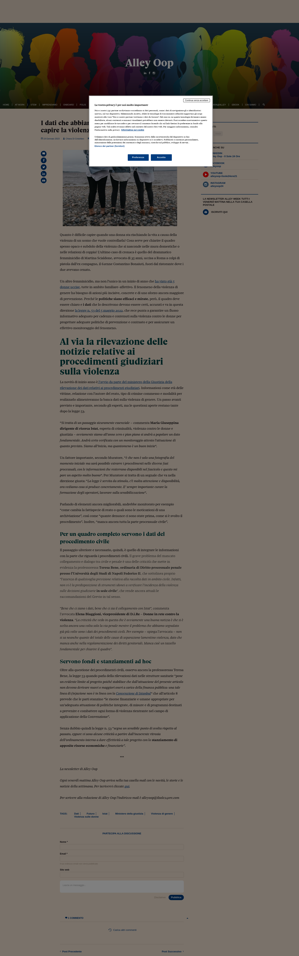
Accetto (161, 157)
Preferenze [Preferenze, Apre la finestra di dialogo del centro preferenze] (138, 157)
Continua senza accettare (196, 100)
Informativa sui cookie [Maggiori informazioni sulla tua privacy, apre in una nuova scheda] (132, 130)
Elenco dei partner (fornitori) (110, 146)
